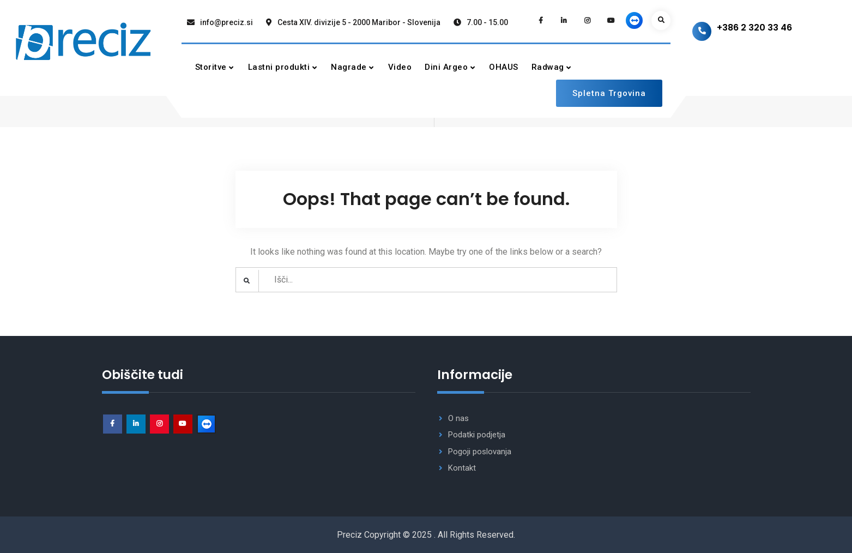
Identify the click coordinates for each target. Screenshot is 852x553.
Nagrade (349, 67)
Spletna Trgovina (609, 93)
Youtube (182, 424)
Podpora (206, 424)
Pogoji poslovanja (479, 451)
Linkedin (136, 424)
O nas (458, 418)
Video (400, 67)
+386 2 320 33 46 (754, 27)
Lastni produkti (279, 67)
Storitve (211, 67)
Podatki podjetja (476, 435)
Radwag (547, 67)
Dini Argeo (446, 67)
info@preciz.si (226, 22)
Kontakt (462, 468)
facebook (112, 424)
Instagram (159, 424)
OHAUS (503, 67)
